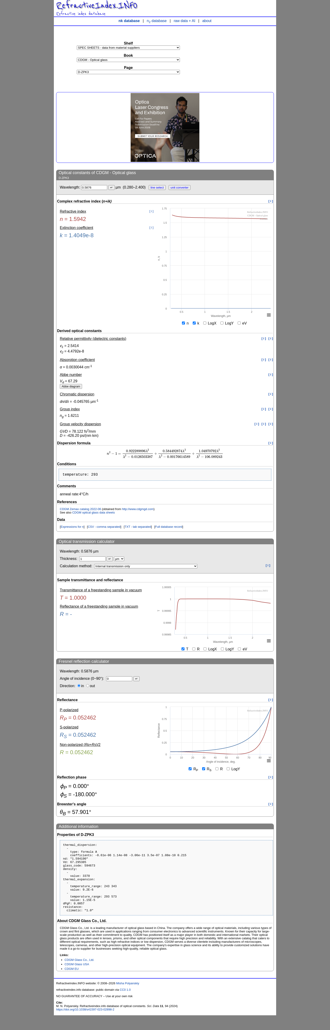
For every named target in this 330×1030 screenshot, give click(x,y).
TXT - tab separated (138, 527)
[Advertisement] (239, 56)
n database (157, 21)
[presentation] (165, 453)
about (207, 21)
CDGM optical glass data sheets (93, 513)
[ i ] (271, 201)
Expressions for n (72, 527)
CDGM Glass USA (77, 979)
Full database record (168, 527)
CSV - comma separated (104, 527)
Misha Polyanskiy (127, 998)
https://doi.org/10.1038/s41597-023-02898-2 (85, 1024)
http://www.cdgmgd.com (138, 510)
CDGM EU (72, 983)
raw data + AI (184, 21)
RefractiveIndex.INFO (96, 5)
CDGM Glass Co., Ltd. (79, 974)
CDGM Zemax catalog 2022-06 (80, 510)
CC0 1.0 (125, 1004)
